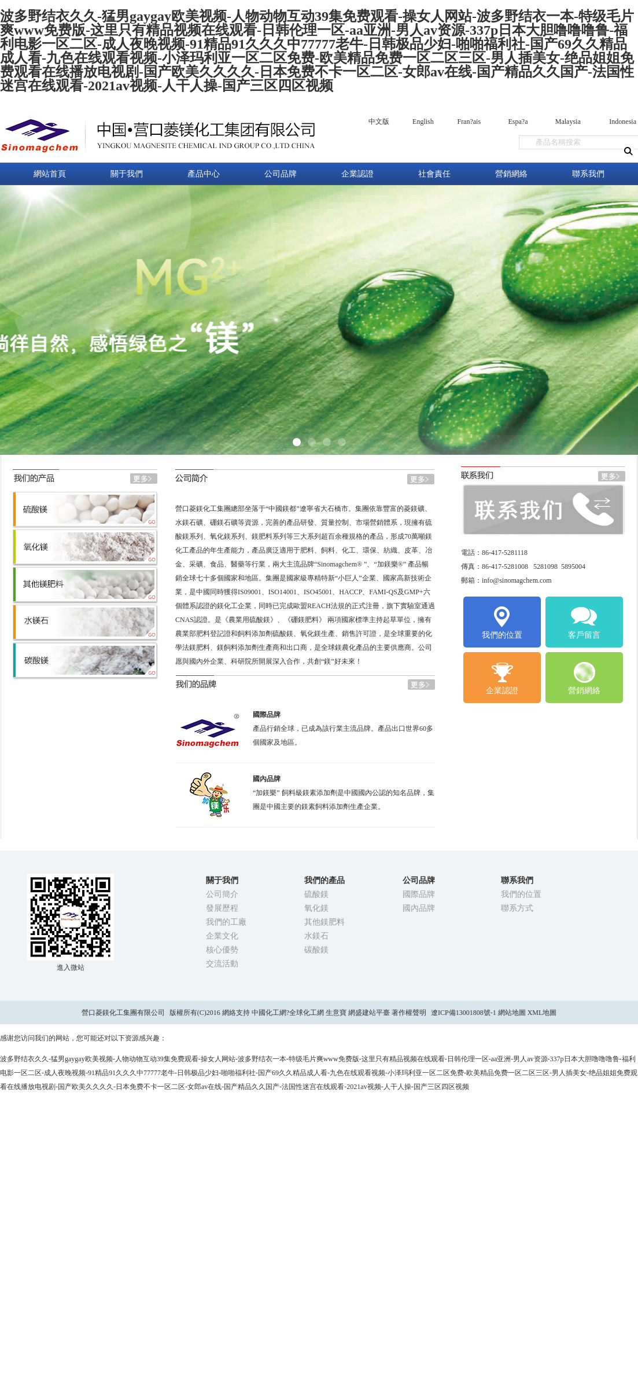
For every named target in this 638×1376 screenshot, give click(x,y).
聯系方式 (517, 908)
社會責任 (434, 174)
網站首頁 (50, 174)
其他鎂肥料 (324, 922)
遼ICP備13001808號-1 (464, 1013)
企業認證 (357, 174)
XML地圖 (542, 1013)
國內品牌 (419, 908)
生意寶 (336, 1013)
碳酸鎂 (316, 949)
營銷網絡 (511, 174)
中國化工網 (269, 1013)
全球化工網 (306, 1013)
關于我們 (126, 174)
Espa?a (518, 121)
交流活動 (222, 963)
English (423, 121)
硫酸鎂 (316, 894)
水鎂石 (316, 936)
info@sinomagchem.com (517, 580)
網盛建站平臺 (369, 1013)
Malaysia (568, 121)
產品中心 (203, 174)
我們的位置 (502, 622)
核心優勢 (222, 949)
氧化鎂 (316, 908)
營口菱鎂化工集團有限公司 (123, 1013)
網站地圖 (512, 1013)
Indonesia (622, 121)
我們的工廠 (226, 922)
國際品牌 (419, 894)
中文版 (378, 121)
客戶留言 (584, 622)
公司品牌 (280, 174)
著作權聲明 (409, 1013)
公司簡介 (222, 894)
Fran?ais (469, 121)
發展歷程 (222, 908)
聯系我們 (588, 174)
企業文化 (222, 936)
